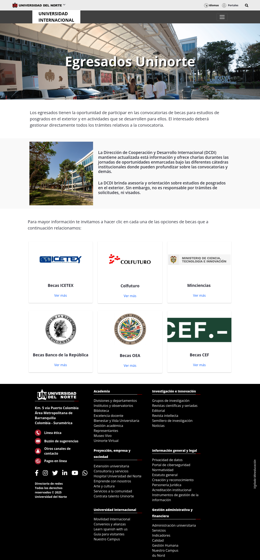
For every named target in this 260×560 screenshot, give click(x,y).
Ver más (60, 295)
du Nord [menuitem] (158, 555)
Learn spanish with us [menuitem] (110, 529)
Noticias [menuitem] (158, 425)
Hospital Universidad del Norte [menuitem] (117, 476)
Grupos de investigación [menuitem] (170, 400)
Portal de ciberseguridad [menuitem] (171, 465)
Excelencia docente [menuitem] (108, 415)
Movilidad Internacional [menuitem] (112, 519)
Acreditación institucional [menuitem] (171, 490)
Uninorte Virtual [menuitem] (106, 440)
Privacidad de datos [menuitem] (167, 460)
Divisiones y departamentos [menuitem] (115, 400)
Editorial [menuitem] (158, 410)
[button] (246, 5)
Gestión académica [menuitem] (108, 425)
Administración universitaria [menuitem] (174, 525)
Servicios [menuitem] (159, 530)
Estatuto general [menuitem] (165, 475)
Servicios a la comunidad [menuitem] (113, 491)
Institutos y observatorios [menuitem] (113, 405)
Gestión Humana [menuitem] (165, 545)
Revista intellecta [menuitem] (165, 415)
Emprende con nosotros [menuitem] (112, 481)
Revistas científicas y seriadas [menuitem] (174, 405)
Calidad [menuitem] (158, 540)
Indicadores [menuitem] (161, 535)
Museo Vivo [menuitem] (103, 435)
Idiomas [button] (211, 5)
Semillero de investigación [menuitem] (172, 420)
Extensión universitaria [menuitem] (111, 466)
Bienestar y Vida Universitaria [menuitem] (116, 420)
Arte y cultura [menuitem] (104, 486)
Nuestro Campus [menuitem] (107, 539)
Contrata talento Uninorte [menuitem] (114, 496)
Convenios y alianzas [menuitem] (110, 524)
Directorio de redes (49, 484)
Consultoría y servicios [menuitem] (111, 471)
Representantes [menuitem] (106, 430)
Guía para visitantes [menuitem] (109, 534)
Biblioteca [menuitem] (101, 410)
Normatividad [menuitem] (162, 470)
